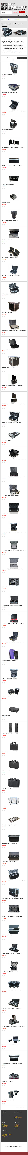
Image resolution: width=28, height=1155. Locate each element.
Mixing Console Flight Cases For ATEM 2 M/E (11, 825)
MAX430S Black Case (6, 770)
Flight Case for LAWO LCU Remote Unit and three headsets (13, 477)
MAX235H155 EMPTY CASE (7, 751)
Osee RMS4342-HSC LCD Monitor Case (9, 843)
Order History (17, 1125)
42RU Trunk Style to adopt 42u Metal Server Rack (11, 165)
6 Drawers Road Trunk (6, 202)
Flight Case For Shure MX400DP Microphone (10, 495)
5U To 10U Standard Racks (7, 74)
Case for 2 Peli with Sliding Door (8, 312)
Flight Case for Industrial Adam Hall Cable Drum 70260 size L (14, 458)
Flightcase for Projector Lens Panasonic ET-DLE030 (12, 605)
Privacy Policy (17, 1118)
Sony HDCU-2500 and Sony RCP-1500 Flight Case (11, 953)
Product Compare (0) (21, 58)
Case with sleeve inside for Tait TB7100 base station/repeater (14, 330)
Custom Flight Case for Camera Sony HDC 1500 (11, 422)
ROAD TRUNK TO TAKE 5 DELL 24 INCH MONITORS (12, 916)
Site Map (16, 1116)
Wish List (16, 1126)
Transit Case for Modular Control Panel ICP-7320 (11, 1008)
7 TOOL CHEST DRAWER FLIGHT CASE (10, 220)
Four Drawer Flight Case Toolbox (8, 660)
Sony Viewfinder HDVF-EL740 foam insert (10, 971)
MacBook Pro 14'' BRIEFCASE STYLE (9, 678)
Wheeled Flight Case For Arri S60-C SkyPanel (11, 1044)
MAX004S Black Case (6, 715)
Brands (3, 1124)
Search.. (15, 12)
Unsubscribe (4, 1126)
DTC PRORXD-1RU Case (6, 440)
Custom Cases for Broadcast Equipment (12, 19)
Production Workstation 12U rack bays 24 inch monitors (13, 898)
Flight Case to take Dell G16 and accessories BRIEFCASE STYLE (14, 550)
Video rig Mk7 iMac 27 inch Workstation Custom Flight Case (13, 1026)
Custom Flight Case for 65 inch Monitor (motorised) (12, 385)
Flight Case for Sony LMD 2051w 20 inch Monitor (11, 513)
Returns (16, 1115)
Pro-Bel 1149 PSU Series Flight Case (9, 861)
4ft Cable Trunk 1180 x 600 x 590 (8, 184)
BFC (12, 39)
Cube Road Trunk (5, 367)
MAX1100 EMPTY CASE (6, 733)
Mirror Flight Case (5, 806)
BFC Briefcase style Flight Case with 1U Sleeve (11, 275)
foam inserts (16, 51)
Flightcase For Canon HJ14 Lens (8, 587)
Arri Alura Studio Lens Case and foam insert (10, 257)
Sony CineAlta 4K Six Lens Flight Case (9, 92)
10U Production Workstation (7, 129)
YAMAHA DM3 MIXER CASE (7, 1081)
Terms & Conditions (18, 1117)
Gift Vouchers (5, 1125)
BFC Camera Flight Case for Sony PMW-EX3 (10, 294)
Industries (3, 19)
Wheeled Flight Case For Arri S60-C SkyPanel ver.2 (12, 1063)
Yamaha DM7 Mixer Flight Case (8, 1099)
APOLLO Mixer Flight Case (7, 239)
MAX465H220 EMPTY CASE (7, 788)
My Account (17, 1124)
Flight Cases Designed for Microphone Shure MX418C (12, 568)
